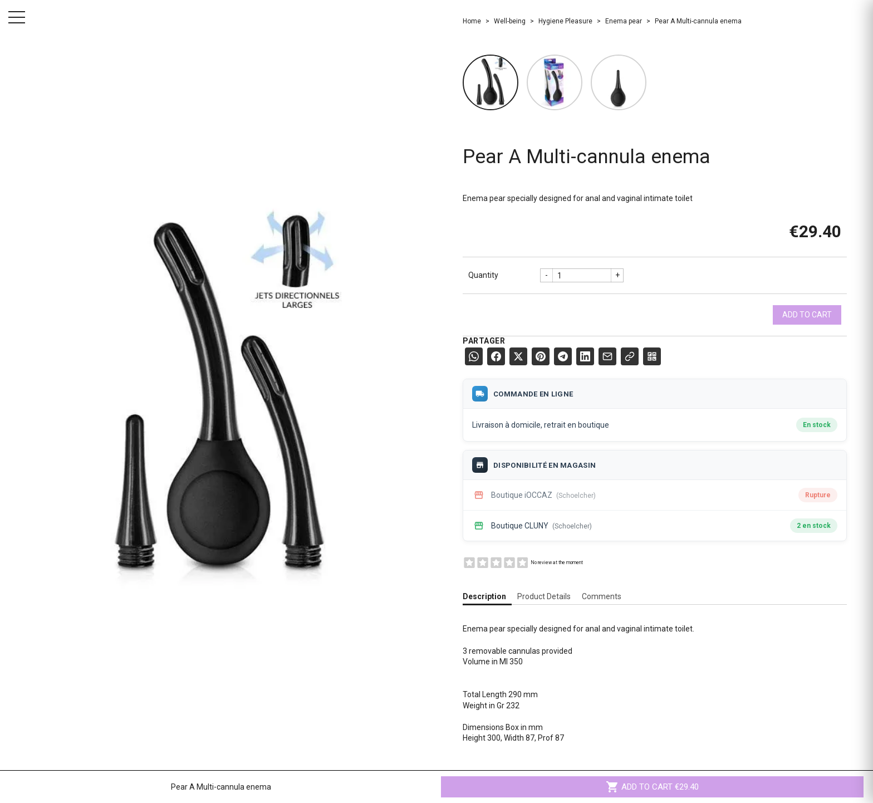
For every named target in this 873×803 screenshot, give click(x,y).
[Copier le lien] (630, 356)
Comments (601, 596)
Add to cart (807, 314)
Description (484, 596)
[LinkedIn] (585, 356)
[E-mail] (607, 356)
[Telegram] (563, 356)
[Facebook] (496, 356)
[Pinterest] (540, 356)
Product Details (544, 596)
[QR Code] (652, 356)
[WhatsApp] (474, 356)
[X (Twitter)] (518, 356)
